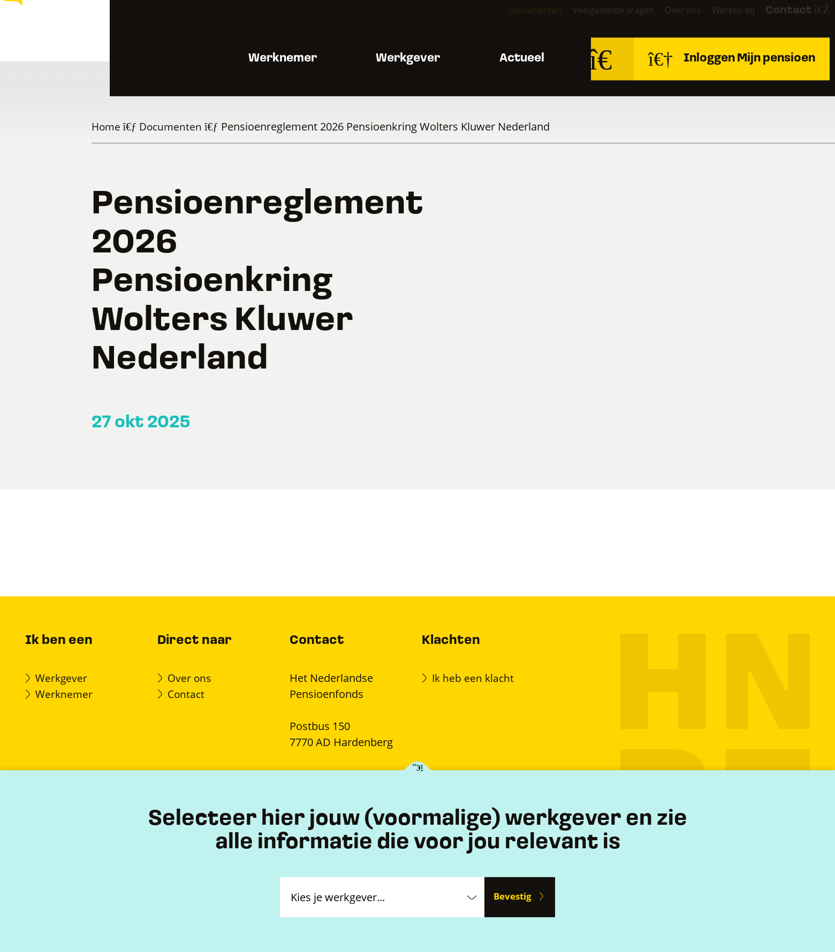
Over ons (646, 21)
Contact (778, 21)
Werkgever (398, 64)
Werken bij (704, 21)
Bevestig (513, 896)
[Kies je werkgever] (418, 771)
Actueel (520, 64)
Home (107, 126)
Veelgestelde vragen (568, 21)
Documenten (482, 21)
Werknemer (263, 64)
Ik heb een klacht (474, 678)
